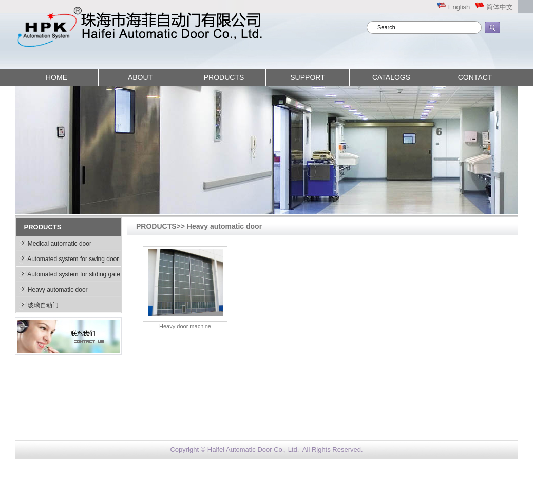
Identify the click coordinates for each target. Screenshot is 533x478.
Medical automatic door (58, 243)
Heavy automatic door (57, 289)
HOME (56, 77)
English (453, 7)
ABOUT (140, 77)
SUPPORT (307, 77)
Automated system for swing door (72, 259)
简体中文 (494, 7)
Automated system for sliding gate (73, 274)
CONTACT (475, 77)
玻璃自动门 (42, 305)
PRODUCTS (224, 77)
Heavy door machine (185, 326)
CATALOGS (391, 77)
